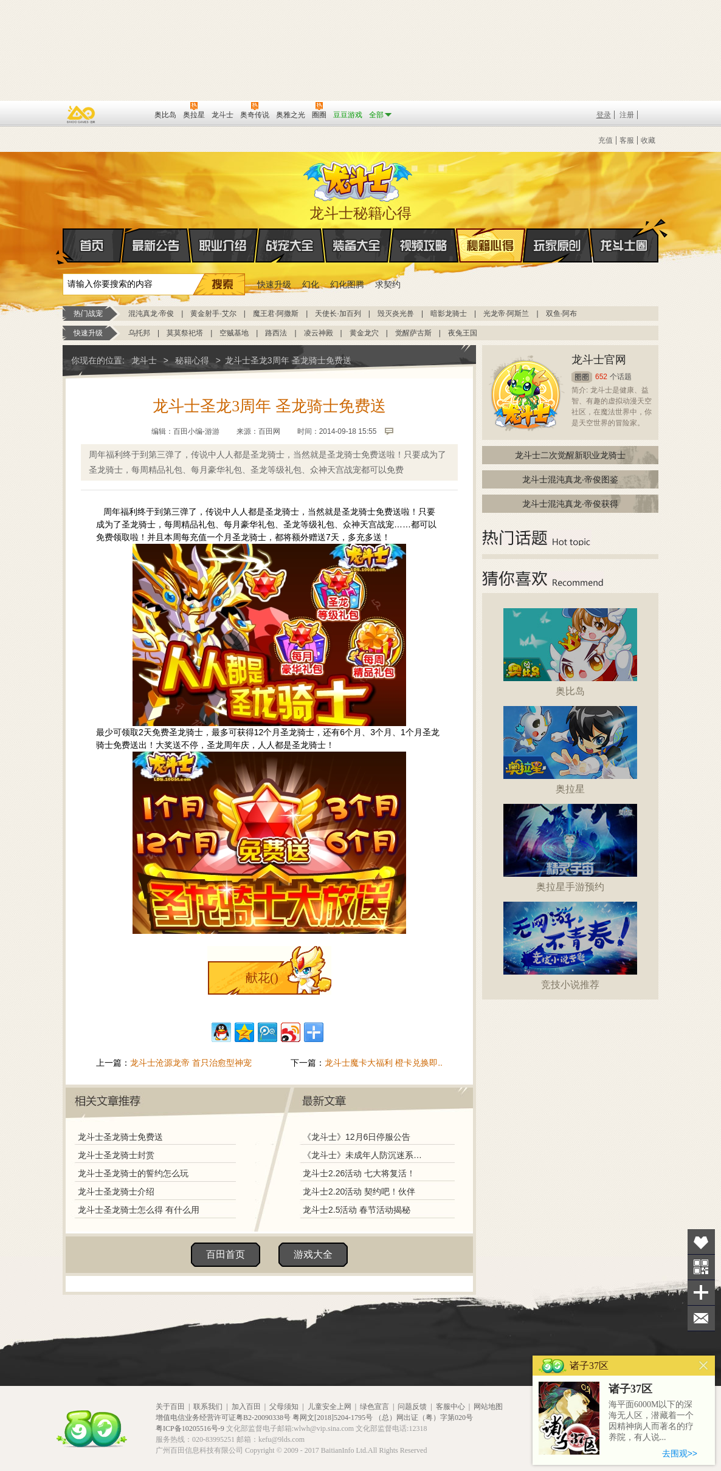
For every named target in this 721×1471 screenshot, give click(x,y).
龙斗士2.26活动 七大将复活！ (359, 1173)
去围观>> (679, 1453)
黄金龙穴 (364, 333)
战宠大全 (290, 245)
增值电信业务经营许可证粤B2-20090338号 (223, 1417)
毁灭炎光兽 (396, 313)
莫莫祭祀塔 (185, 333)
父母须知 (283, 1406)
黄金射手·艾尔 (213, 313)
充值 (605, 140)
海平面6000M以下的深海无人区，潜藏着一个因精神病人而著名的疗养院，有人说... (651, 1421)
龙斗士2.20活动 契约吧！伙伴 (359, 1191)
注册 (626, 115)
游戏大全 (313, 1254)
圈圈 (581, 377)
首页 (63, 246)
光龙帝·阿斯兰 (506, 313)
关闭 (704, 1365)
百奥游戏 (81, 114)
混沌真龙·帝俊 (151, 313)
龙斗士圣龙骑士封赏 (116, 1155)
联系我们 (208, 1406)
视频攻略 (423, 245)
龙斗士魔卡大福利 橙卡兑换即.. (384, 1063)
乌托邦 (139, 333)
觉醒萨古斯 (413, 333)
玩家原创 (557, 245)
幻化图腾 (347, 284)
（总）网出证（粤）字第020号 (423, 1417)
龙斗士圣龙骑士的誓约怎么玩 (133, 1173)
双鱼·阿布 (561, 313)
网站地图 (488, 1406)
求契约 (388, 284)
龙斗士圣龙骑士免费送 (120, 1137)
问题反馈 (412, 1406)
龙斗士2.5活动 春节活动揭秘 (356, 1210)
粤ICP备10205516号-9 (190, 1428)
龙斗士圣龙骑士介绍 (116, 1191)
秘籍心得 (490, 245)
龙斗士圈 (624, 233)
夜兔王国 (462, 333)
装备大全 (357, 245)
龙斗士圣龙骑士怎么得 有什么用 (138, 1210)
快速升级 (274, 284)
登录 (603, 115)
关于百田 (170, 1406)
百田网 (127, 113)
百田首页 (225, 1254)
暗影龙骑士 (448, 313)
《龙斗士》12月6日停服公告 (356, 1137)
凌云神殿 (318, 333)
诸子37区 (630, 1389)
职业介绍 (223, 245)
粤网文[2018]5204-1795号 (332, 1417)
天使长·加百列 (337, 313)
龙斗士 (358, 178)
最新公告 (156, 245)
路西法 (276, 333)
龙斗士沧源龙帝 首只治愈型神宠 (191, 1063)
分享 (701, 1292)
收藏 (648, 140)
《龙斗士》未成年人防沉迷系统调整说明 (366, 1155)
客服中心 (450, 1406)
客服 (626, 140)
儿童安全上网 (329, 1406)
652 (601, 376)
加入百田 (246, 1406)
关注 (701, 1267)
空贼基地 (234, 333)
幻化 (310, 284)
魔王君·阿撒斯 (275, 313)
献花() (262, 977)
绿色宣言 (374, 1406)
